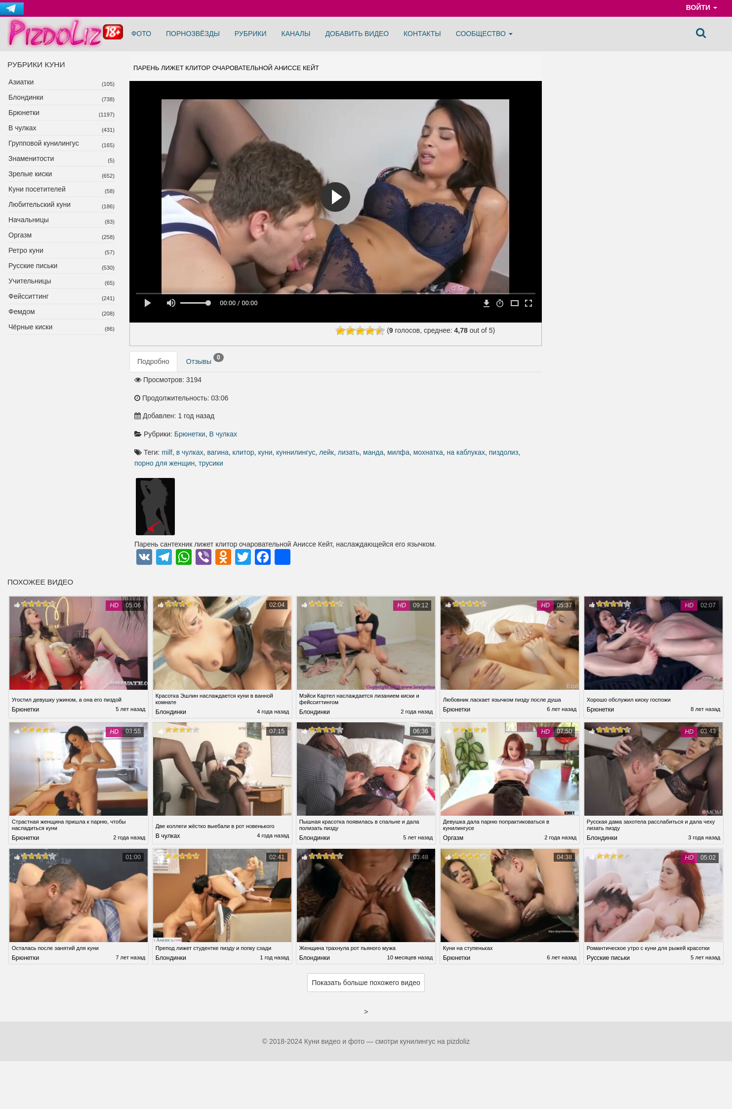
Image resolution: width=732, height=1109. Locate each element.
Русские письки (32, 266)
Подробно (153, 367)
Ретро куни (25, 250)
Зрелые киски (30, 174)
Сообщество (484, 34)
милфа (331, 414)
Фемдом (21, 312)
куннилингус (456, 404)
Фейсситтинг (28, 296)
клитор (404, 404)
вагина (379, 404)
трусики (307, 425)
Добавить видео (357, 34)
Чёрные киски (30, 327)
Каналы (296, 34)
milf (328, 404)
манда (305, 414)
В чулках (22, 128)
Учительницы (29, 281)
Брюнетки (24, 113)
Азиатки (21, 82)
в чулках (351, 404)
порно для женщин (484, 414)
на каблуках (398, 414)
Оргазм (20, 235)
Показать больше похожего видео (366, 953)
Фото (141, 34)
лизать (510, 404)
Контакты (422, 34)
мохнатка (360, 414)
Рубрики (251, 34)
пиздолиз (435, 414)
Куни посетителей (37, 189)
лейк (487, 404)
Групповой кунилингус (43, 143)
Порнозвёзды (193, 34)
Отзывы (205, 365)
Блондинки (25, 97)
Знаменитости (31, 158)
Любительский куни (39, 204)
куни (426, 404)
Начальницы (28, 220)
